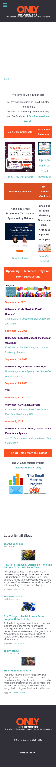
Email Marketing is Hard (17, 670)
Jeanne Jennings (13, 544)
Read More (18, 589)
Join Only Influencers (20, 176)
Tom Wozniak (11, 650)
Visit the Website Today (28, 467)
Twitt (6, 78)
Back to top (28, 752)
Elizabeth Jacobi (13, 596)
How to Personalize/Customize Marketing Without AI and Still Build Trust (28, 566)
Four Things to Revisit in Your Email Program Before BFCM (24, 617)
